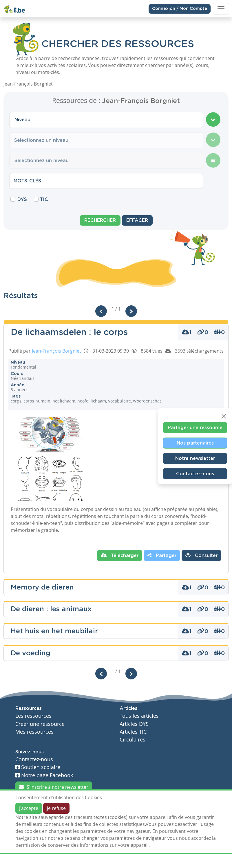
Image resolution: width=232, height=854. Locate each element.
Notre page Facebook (44, 775)
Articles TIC (133, 731)
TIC (44, 199)
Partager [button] (161, 555)
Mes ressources (34, 731)
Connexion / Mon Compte (179, 8)
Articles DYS (134, 724)
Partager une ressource (195, 427)
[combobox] (106, 120)
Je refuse (56, 808)
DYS (22, 199)
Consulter (201, 555)
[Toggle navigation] (221, 8)
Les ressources (33, 715)
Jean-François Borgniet (56, 351)
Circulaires (132, 739)
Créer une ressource (40, 724)
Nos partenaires (195, 442)
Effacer (137, 220)
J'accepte (28, 808)
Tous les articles (139, 715)
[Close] (223, 416)
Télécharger (119, 555)
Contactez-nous (195, 473)
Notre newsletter (195, 458)
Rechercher (100, 220)
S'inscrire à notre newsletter (53, 787)
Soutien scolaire (37, 767)
